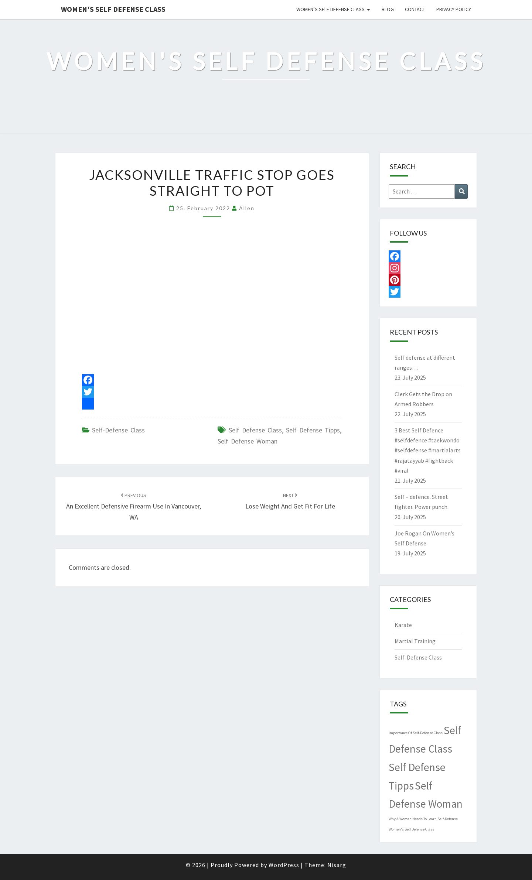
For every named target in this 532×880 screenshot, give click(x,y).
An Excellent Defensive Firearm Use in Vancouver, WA (133, 506)
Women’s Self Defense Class (330, 9)
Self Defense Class (255, 430)
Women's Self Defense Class (113, 9)
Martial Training (415, 641)
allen (247, 208)
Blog (388, 9)
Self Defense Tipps (313, 430)
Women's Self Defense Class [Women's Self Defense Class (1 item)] (411, 829)
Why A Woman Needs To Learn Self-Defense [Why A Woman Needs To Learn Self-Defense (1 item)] (423, 818)
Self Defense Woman (247, 441)
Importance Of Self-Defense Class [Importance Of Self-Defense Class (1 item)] (416, 732)
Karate (403, 625)
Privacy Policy (453, 9)
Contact (415, 9)
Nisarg (336, 865)
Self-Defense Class (118, 430)
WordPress (284, 865)
